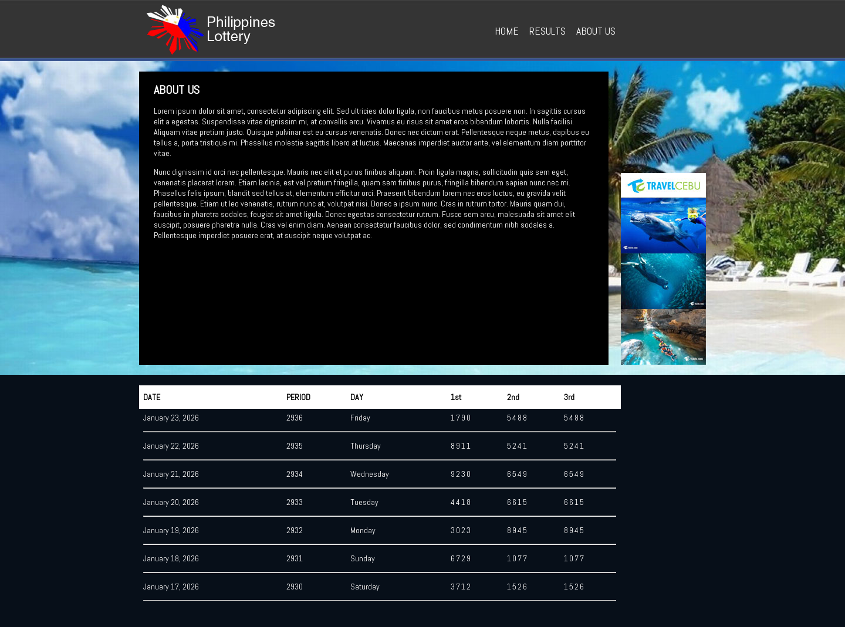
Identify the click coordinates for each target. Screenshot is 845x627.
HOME (507, 31)
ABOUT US (596, 31)
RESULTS (547, 31)
